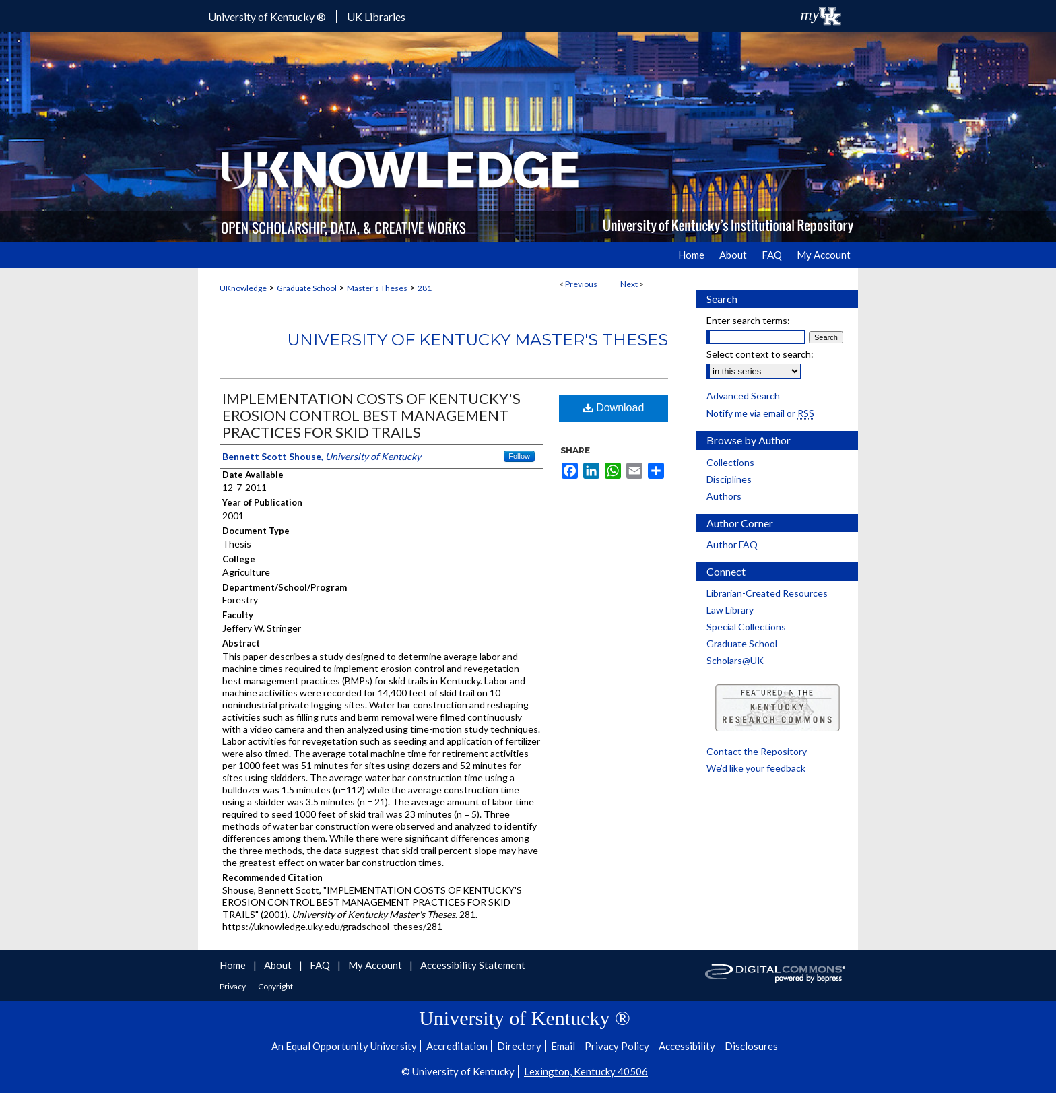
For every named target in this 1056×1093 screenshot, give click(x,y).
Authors (723, 496)
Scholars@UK (735, 660)
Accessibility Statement (472, 965)
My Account (376, 965)
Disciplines (729, 479)
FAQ (321, 965)
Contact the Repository (756, 751)
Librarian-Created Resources (767, 593)
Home (234, 965)
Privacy (233, 986)
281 (425, 288)
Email (563, 1046)
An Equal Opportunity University (344, 1046)
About (279, 965)
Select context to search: (760, 354)
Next (629, 284)
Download (614, 407)
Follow (519, 456)
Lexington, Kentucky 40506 (586, 1071)
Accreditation (457, 1046)
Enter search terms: (748, 320)
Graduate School (307, 288)
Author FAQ (732, 544)
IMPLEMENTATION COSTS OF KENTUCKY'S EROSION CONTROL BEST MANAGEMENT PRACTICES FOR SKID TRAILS (371, 415)
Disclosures (751, 1046)
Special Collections (746, 626)
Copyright (275, 986)
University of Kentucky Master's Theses (477, 340)
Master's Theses (377, 288)
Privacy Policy (617, 1046)
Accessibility (687, 1046)
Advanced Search (743, 395)
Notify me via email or (760, 413)
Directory (519, 1046)
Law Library (730, 610)
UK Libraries (376, 16)
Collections (730, 462)
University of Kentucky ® (267, 16)
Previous (581, 284)
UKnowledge (243, 288)
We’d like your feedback (755, 768)
